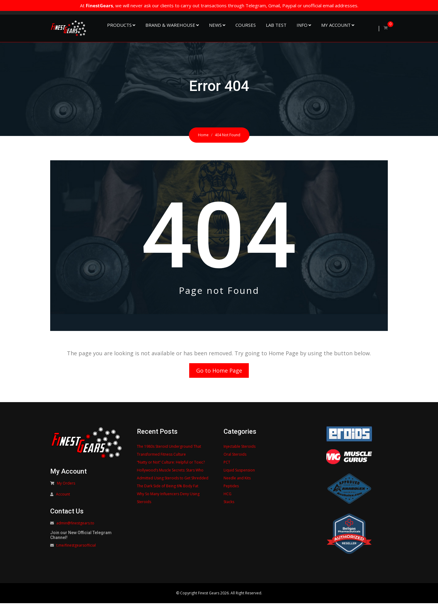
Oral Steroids (235, 456)
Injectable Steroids (239, 448)
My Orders (66, 485)
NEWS (215, 25)
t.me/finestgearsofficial (76, 547)
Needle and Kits (237, 479)
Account (63, 496)
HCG (227, 495)
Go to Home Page (219, 371)
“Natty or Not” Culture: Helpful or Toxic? (171, 464)
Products (119, 25)
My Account (336, 25)
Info (302, 25)
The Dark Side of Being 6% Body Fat (167, 487)
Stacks (229, 503)
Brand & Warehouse (170, 25)
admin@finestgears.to (75, 524)
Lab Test (276, 25)
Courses (245, 25)
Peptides (231, 487)
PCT (227, 464)
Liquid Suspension (239, 472)
